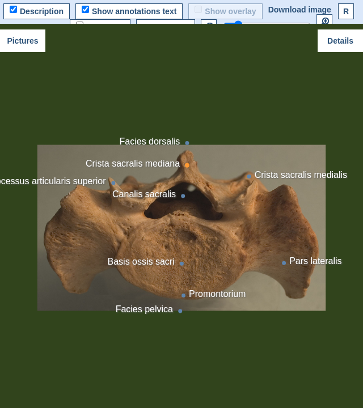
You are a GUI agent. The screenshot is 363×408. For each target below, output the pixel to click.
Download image (299, 9)
